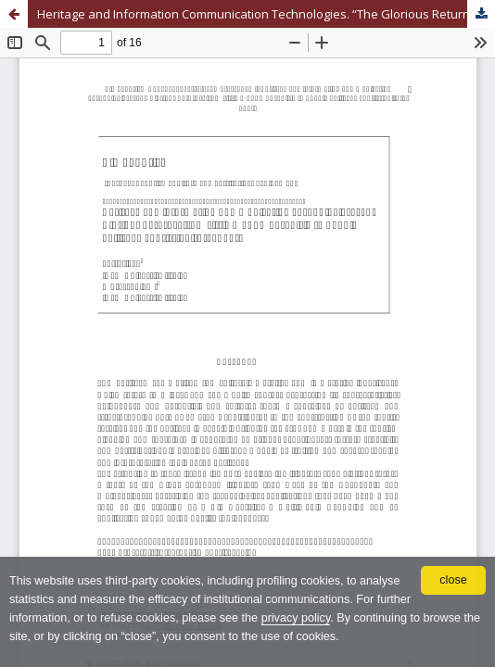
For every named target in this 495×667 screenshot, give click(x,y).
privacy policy (296, 617)
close (452, 579)
